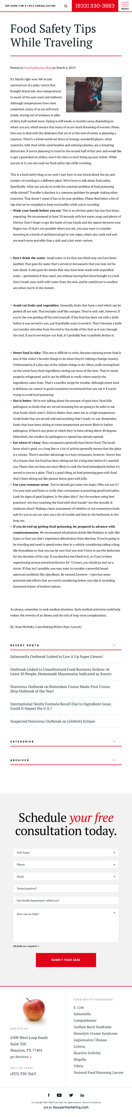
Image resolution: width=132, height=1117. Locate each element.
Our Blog (46, 68)
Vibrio (78, 1066)
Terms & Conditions (91, 1102)
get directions (19, 1056)
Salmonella (82, 1014)
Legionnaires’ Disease (90, 1040)
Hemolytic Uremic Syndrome (95, 1033)
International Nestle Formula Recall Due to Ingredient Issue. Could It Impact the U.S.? (61, 706)
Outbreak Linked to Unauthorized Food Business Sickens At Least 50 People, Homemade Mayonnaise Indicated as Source (61, 671)
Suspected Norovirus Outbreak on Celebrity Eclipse (52, 721)
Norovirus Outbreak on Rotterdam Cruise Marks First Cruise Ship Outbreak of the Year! (60, 688)
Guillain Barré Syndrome (92, 1027)
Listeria (79, 1046)
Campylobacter (85, 1020)
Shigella (80, 1059)
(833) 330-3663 (95, 6)
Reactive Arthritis (87, 1053)
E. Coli (79, 1007)
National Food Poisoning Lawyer (99, 1072)
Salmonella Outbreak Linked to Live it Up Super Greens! (56, 656)
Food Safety (31, 68)
